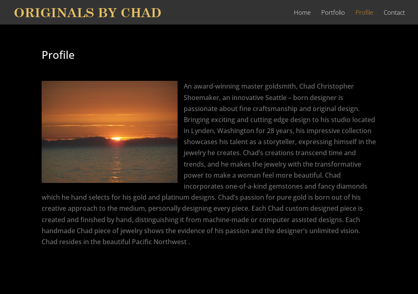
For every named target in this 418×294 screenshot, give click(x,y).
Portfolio (333, 12)
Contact (394, 12)
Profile (364, 12)
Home (302, 12)
